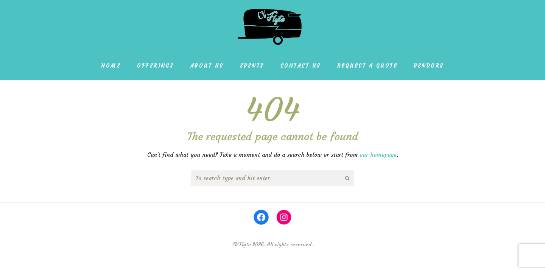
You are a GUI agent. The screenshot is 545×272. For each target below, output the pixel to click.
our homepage (378, 154)
